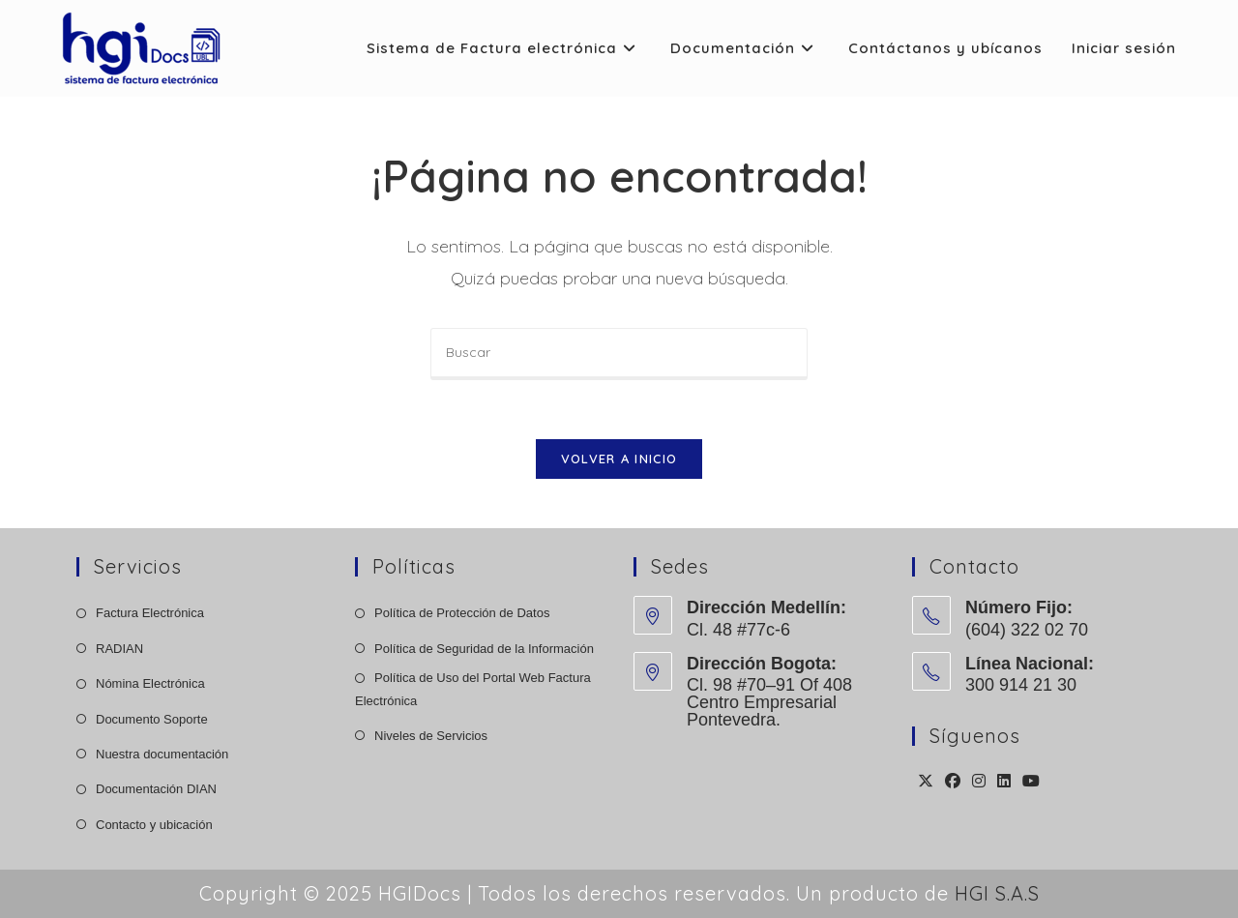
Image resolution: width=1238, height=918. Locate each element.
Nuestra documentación (162, 754)
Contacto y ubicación (154, 824)
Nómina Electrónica (150, 683)
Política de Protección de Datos (461, 613)
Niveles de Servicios (430, 735)
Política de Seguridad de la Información (484, 648)
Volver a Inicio (619, 458)
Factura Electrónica (150, 613)
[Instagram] (979, 782)
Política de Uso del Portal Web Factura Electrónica (473, 688)
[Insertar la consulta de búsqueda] (619, 354)
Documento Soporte (152, 719)
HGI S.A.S (997, 893)
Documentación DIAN (156, 789)
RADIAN (119, 648)
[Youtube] (1031, 782)
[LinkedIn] (1004, 782)
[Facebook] (952, 782)
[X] (925, 782)
